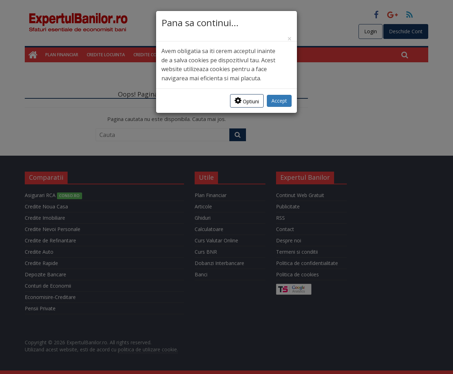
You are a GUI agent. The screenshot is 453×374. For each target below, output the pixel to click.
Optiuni (247, 101)
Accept (279, 100)
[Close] (289, 38)
